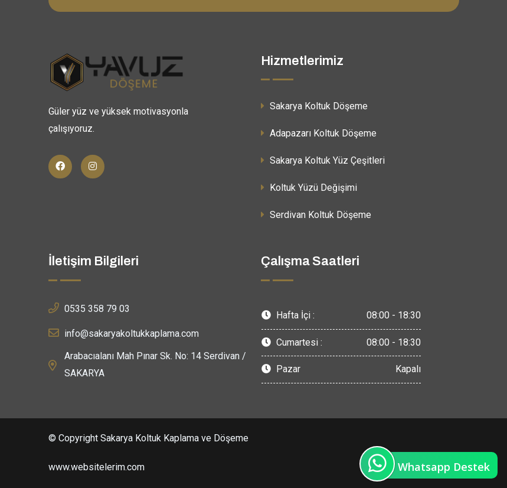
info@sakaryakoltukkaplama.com (123, 332)
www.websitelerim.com (96, 467)
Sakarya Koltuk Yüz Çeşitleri (323, 160)
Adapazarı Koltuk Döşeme (319, 133)
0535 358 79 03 (89, 308)
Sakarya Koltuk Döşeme (314, 106)
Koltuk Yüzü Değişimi (309, 187)
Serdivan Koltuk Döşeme (316, 214)
